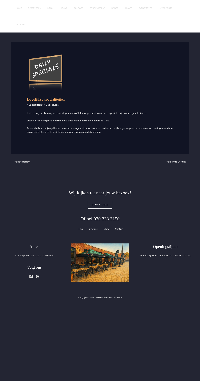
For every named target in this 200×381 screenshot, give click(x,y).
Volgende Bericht (177, 161)
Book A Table (100, 205)
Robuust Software (114, 297)
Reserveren (36, 8)
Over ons (93, 229)
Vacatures (42, 24)
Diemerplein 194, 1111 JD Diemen (34, 255)
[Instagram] (38, 276)
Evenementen (154, 8)
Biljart (136, 8)
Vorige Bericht (20, 161)
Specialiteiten (36, 104)
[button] (188, 18)
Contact (83, 8)
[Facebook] (31, 276)
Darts (121, 8)
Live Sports (22, 24)
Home (19, 8)
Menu (53, 8)
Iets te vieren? (102, 8)
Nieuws (67, 8)
